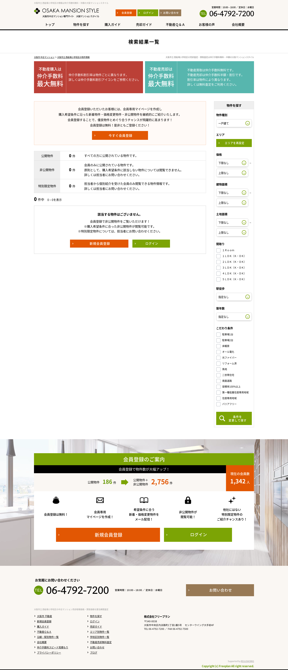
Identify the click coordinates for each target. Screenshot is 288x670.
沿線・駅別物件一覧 (48, 637)
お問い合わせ (97, 647)
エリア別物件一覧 (99, 632)
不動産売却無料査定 (101, 642)
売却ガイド (96, 626)
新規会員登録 (44, 621)
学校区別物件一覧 (99, 637)
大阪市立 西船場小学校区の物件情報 (73, 57)
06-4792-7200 (231, 13)
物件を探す (96, 616)
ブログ (93, 652)
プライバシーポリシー (49, 652)
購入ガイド (43, 626)
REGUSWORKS (247, 661)
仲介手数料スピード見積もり (52, 647)
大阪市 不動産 (44, 616)
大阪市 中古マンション (44, 57)
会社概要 (42, 642)
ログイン (95, 621)
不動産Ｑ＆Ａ (44, 632)
